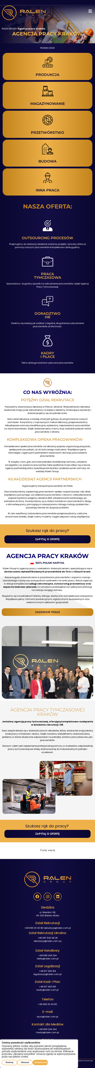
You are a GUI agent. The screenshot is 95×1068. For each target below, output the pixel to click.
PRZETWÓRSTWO (47, 132)
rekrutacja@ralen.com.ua (48, 941)
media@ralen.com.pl (47, 1032)
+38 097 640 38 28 (48, 937)
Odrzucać (25, 1062)
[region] (39, 1053)
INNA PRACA (47, 190)
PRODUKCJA (47, 75)
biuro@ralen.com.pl (47, 1016)
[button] (90, 11)
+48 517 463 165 (47, 986)
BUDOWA (47, 161)
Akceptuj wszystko (41, 1062)
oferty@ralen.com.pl (47, 958)
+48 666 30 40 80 (33, 927)
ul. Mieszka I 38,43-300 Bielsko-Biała (47, 914)
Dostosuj (9, 1062)
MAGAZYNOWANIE (47, 103)
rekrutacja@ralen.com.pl (57, 927)
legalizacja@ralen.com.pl (47, 974)
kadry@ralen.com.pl (47, 989)
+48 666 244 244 (47, 955)
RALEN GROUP (9, 28)
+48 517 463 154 (47, 971)
